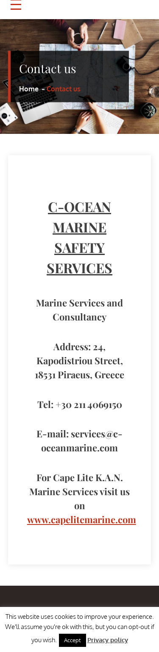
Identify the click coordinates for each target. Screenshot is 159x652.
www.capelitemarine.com (81, 519)
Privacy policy (107, 640)
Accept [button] (72, 640)
